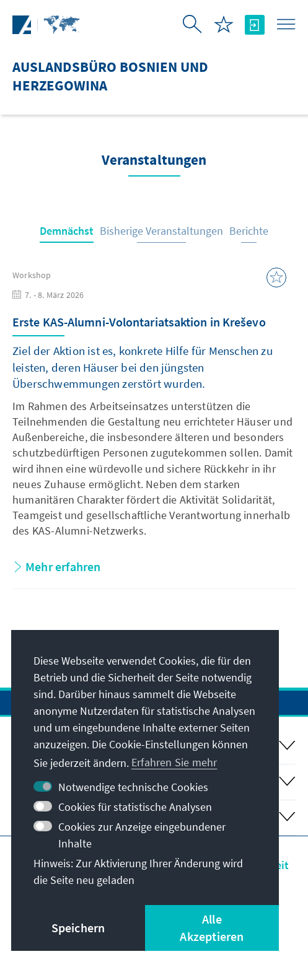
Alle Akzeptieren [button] (212, 927)
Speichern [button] (78, 927)
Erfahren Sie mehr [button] (174, 762)
